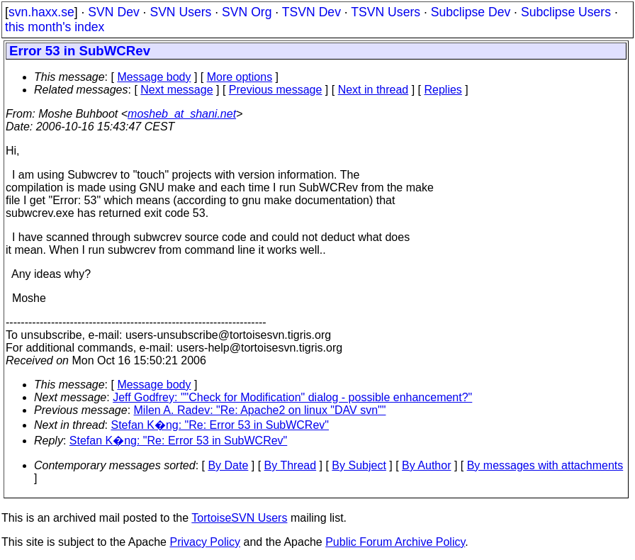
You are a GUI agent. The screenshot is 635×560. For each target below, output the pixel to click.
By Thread (290, 465)
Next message (176, 90)
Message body (154, 77)
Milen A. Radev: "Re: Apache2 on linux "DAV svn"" (260, 410)
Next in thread (373, 90)
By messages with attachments (545, 465)
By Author (426, 465)
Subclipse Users (566, 12)
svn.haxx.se (41, 12)
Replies (443, 90)
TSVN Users (385, 12)
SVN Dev (113, 12)
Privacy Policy (204, 542)
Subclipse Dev (470, 12)
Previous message (275, 90)
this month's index (54, 27)
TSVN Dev (311, 12)
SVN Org (246, 12)
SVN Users (180, 12)
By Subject (359, 465)
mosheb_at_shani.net (182, 114)
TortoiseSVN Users (239, 518)
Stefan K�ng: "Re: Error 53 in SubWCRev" (220, 425)
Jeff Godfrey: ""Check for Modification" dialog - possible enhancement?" (292, 397)
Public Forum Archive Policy (395, 542)
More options (240, 77)
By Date (228, 465)
